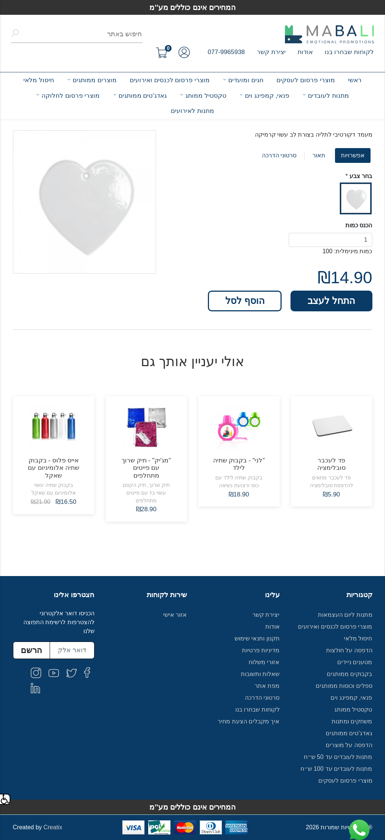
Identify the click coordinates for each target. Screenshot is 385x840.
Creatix (52, 827)
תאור (318, 155)
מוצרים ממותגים (95, 80)
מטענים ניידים (354, 662)
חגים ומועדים (245, 80)
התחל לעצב (331, 300)
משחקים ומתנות (352, 721)
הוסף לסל (245, 300)
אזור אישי (175, 615)
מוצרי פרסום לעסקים (305, 80)
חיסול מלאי (38, 80)
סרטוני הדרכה (279, 155)
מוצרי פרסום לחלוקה (71, 95)
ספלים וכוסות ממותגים (344, 686)
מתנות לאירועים (192, 110)
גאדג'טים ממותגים (143, 95)
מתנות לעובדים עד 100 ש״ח (336, 769)
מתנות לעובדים (328, 95)
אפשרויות (353, 155)
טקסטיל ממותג (205, 95)
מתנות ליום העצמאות (345, 615)
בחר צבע (360, 176)
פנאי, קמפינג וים (267, 95)
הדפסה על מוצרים (349, 745)
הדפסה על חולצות (349, 650)
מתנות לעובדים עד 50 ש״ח (338, 757)
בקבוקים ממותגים (349, 674)
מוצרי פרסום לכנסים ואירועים (170, 80)
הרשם (31, 650)
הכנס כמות (358, 225)
